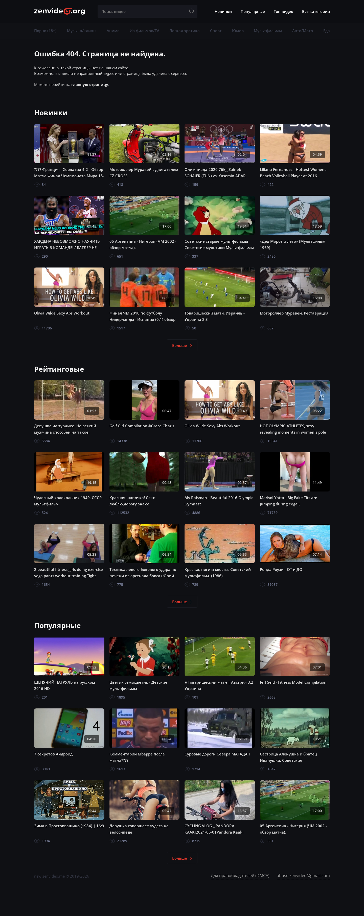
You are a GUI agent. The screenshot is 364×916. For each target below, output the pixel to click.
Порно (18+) (45, 30)
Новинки (223, 11)
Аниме (113, 30)
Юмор (238, 30)
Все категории (316, 11)
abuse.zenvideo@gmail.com (303, 875)
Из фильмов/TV (144, 30)
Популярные (253, 11)
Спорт (216, 30)
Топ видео (283, 11)
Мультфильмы (268, 30)
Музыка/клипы (81, 30)
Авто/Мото (302, 30)
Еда (326, 30)
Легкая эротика (184, 30)
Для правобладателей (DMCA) (240, 875)
